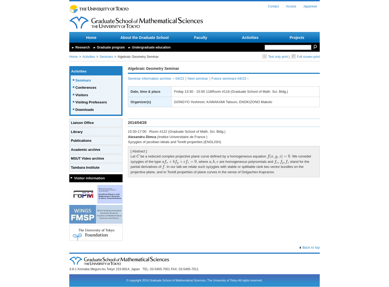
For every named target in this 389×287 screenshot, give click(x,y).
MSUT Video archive (87, 158)
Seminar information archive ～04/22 (156, 78)
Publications (81, 141)
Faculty (200, 37)
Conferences (85, 88)
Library (77, 132)
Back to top (311, 247)
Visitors (81, 95)
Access (291, 6)
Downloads (84, 110)
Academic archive (85, 150)
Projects (297, 37)
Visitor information (89, 178)
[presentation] (138, 156)
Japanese (310, 6)
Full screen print (305, 57)
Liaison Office (82, 123)
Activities (250, 37)
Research (82, 47)
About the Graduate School (144, 37)
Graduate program (111, 47)
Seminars (106, 57)
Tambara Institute (85, 167)
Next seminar (198, 78)
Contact (273, 6)
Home (91, 37)
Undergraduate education (151, 47)
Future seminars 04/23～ (231, 78)
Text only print (275, 57)
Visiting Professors (91, 102)
